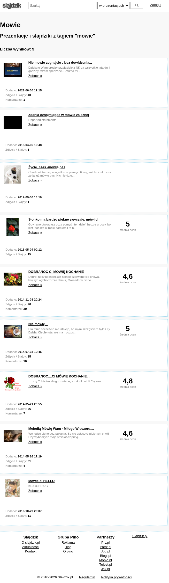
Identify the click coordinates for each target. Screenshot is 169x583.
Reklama (68, 542)
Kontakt (30, 551)
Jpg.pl (105, 551)
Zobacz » (35, 76)
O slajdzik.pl (31, 542)
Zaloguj (155, 5)
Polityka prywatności (116, 577)
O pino (68, 551)
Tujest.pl (105, 564)
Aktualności (30, 547)
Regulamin (87, 577)
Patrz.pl (105, 547)
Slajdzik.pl (140, 536)
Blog (68, 547)
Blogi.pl (105, 556)
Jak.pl (105, 569)
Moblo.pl (105, 560)
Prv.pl (105, 542)
